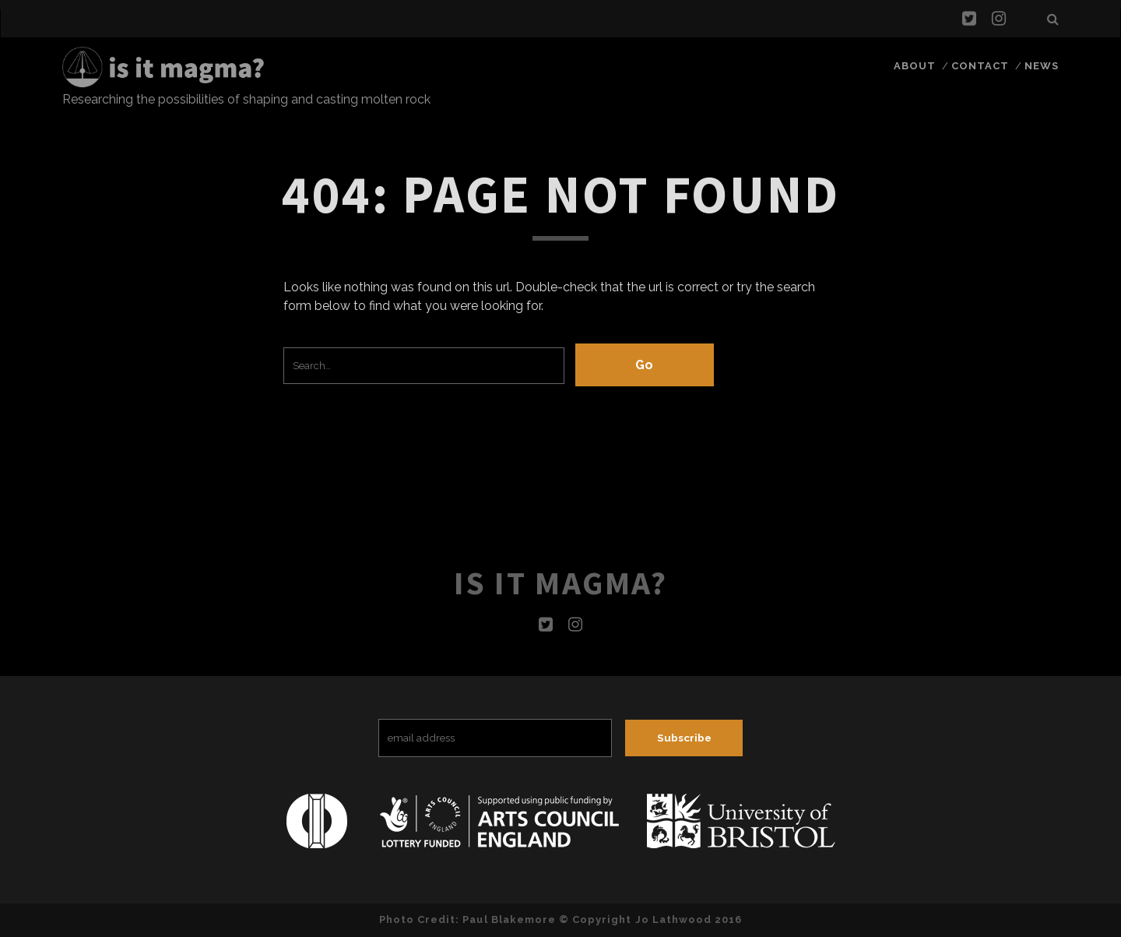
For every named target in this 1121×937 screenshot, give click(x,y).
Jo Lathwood (673, 919)
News (1041, 66)
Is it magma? (560, 582)
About (915, 66)
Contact (980, 66)
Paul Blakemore (509, 919)
